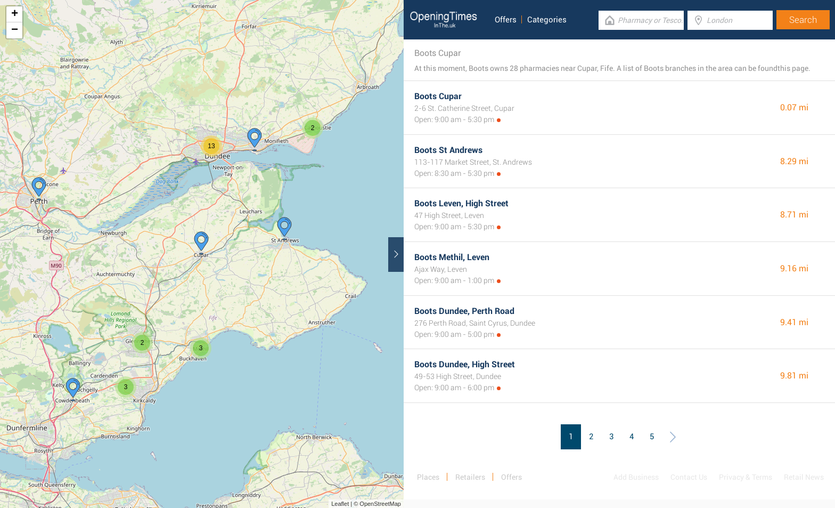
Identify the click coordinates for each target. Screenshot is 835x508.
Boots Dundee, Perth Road (464, 311)
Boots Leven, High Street (461, 203)
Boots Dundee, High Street (464, 364)
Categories (547, 20)
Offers (506, 20)
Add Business (636, 477)
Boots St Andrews (448, 150)
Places (428, 477)
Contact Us (688, 477)
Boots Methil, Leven (451, 257)
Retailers (470, 477)
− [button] (14, 30)
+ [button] (14, 14)
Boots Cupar (438, 96)
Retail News (804, 477)
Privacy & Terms (745, 477)
